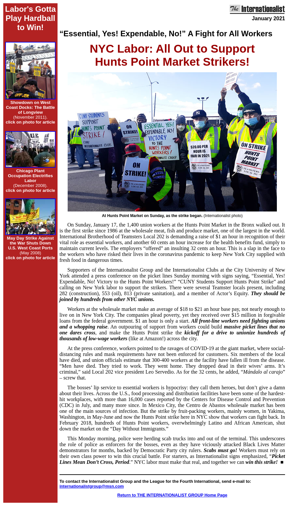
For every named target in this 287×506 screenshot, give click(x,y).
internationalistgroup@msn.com (91, 486)
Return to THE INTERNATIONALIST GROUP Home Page (172, 495)
